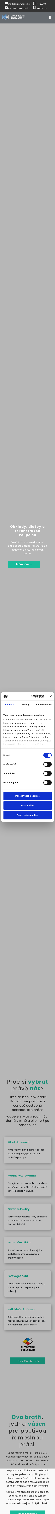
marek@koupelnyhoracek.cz (19, 4)
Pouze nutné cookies (27, 815)
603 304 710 (41, 8)
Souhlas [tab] (9, 704)
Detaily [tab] (25, 704)
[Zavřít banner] (51, 696)
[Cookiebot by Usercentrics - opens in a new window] (32, 696)
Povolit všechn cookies (27, 796)
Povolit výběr (27, 805)
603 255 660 (41, 4)
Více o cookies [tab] (44, 704)
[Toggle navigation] (50, 16)
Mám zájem (24, 564)
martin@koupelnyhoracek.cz (19, 8)
